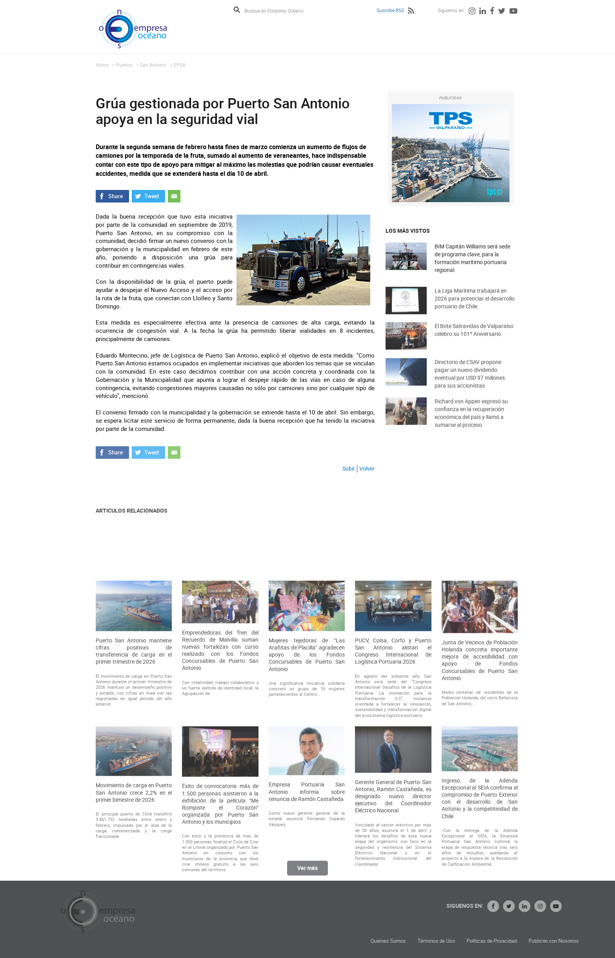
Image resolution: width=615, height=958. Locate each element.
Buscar (237, 10)
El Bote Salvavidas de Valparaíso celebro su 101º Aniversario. (474, 337)
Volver (367, 468)
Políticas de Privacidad (548, 941)
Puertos (124, 65)
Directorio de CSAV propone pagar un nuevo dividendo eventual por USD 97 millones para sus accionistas (470, 382)
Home (102, 65)
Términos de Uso (492, 941)
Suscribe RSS (390, 10)
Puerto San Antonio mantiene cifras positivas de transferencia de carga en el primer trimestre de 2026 (134, 740)
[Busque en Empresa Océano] (279, 10)
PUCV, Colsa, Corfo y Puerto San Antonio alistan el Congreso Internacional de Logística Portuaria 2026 (393, 740)
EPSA (180, 65)
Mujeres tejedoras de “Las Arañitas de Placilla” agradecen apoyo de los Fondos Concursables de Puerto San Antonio (307, 744)
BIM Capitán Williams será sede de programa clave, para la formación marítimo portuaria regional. (472, 258)
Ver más (307, 872)
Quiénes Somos (444, 941)
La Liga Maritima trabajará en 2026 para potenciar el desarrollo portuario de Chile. (475, 305)
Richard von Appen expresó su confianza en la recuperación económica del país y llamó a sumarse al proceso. (471, 421)
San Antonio (153, 65)
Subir (348, 468)
